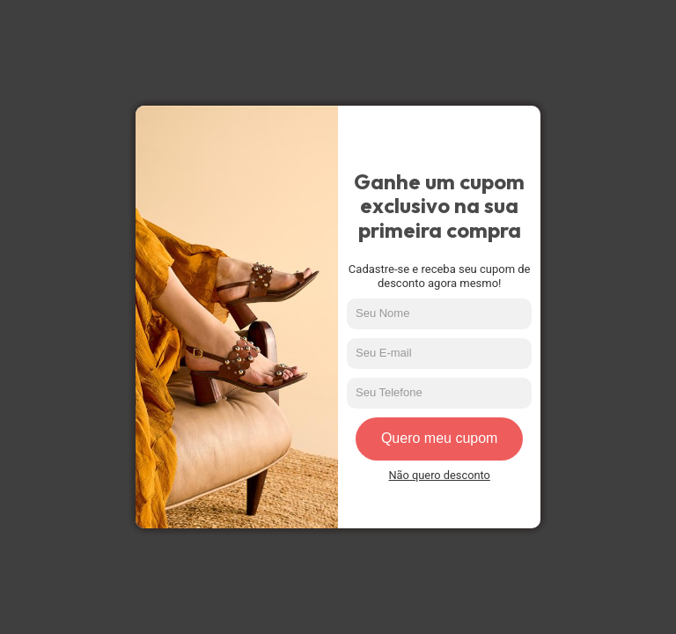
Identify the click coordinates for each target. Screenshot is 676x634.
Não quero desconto (438, 475)
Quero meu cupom (439, 438)
